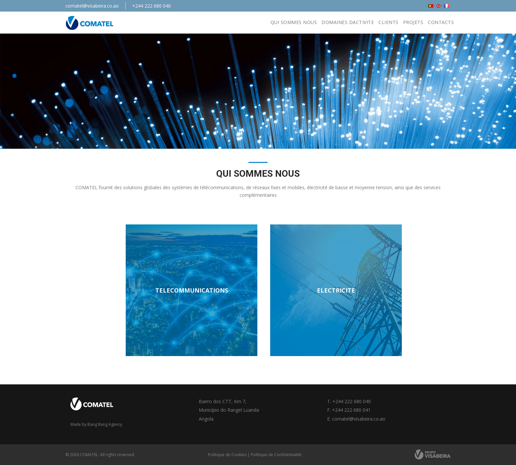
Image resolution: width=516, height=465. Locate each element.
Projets (413, 22)
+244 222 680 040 (151, 6)
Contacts (441, 22)
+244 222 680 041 (351, 410)
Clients (388, 22)
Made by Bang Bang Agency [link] (96, 424)
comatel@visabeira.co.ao (92, 6)
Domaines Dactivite (348, 22)
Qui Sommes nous (294, 22)
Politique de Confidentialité (276, 454)
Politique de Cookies (227, 454)
